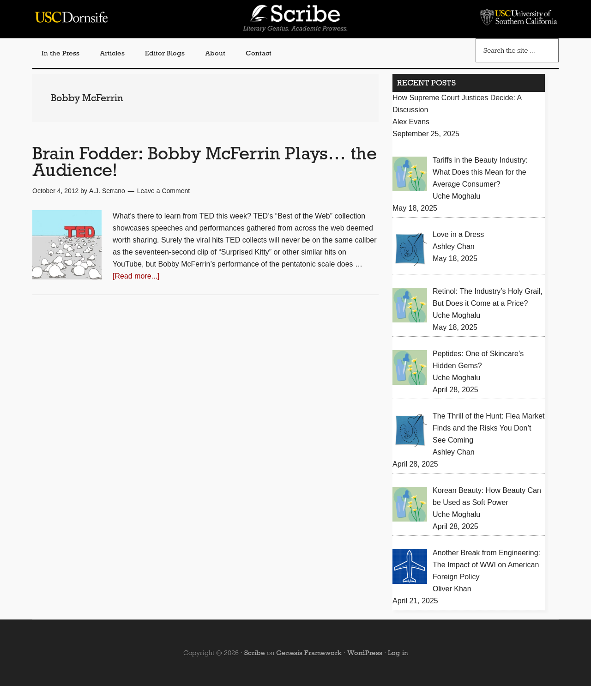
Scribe (254, 653)
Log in (398, 653)
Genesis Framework (309, 653)
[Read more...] (136, 276)
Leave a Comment (163, 190)
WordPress (364, 653)
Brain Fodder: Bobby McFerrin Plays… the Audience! (204, 161)
